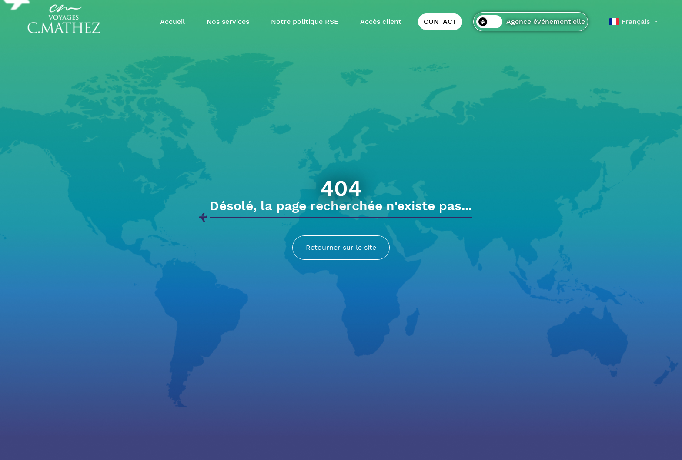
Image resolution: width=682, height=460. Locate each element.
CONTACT (440, 21)
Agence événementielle (530, 21)
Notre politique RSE (304, 21)
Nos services (228, 21)
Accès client (380, 21)
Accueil (172, 21)
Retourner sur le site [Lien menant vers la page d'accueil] (341, 247)
